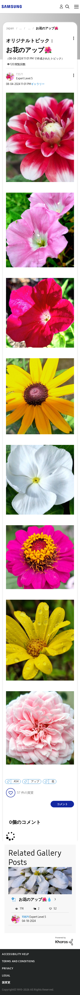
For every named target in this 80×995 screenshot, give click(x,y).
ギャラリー (38, 84)
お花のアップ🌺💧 (35, 899)
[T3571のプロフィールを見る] (19, 74)
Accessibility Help (15, 954)
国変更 (6, 982)
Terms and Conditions (18, 961)
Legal (6, 975)
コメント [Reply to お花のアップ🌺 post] (62, 804)
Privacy (7, 968)
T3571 (25, 917)
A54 (16, 781)
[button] (67, 75)
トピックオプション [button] (67, 38)
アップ (35, 781)
